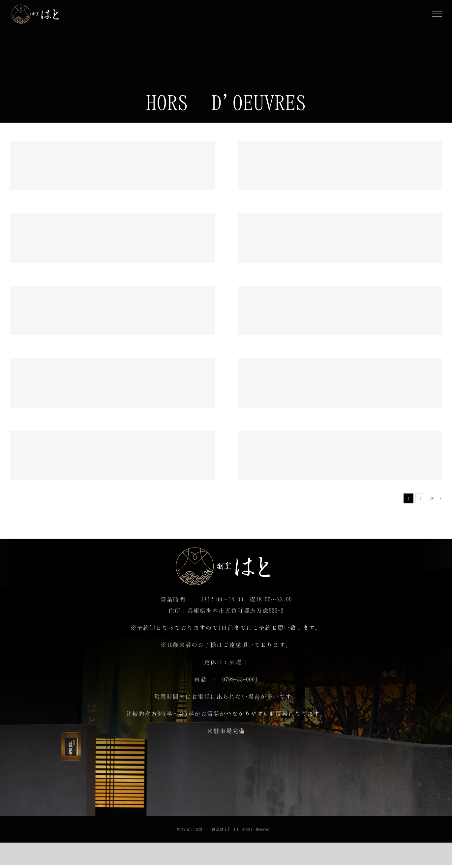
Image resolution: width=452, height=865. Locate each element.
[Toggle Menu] (437, 14)
